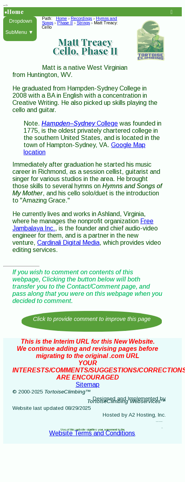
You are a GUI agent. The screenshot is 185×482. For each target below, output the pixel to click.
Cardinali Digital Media (68, 242)
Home (61, 18)
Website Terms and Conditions (92, 433)
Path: (48, 18)
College (80, 123)
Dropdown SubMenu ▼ (20, 26)
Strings (83, 23)
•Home (14, 11)
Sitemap (87, 384)
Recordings (81, 18)
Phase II (65, 23)
